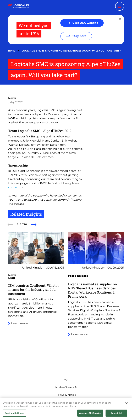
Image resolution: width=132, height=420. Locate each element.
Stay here (79, 36)
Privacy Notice (67, 394)
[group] (36, 299)
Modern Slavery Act (67, 387)
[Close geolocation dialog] (120, 19)
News (12, 98)
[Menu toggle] (120, 6)
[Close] (126, 413)
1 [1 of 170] (17, 224)
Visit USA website (85, 22)
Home (11, 50)
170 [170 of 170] (24, 224)
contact (13, 187)
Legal (66, 379)
